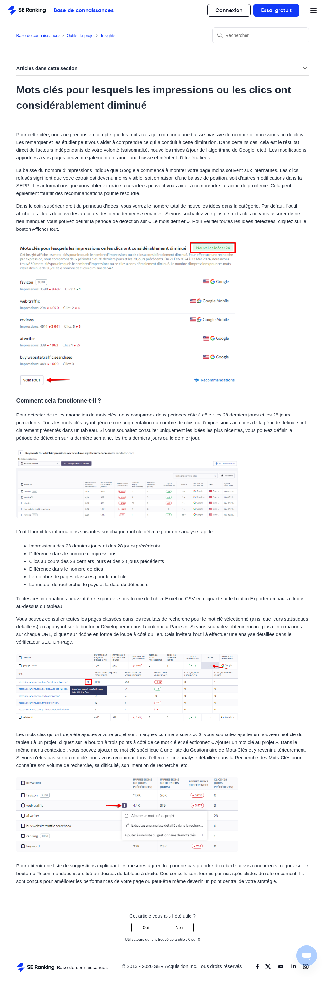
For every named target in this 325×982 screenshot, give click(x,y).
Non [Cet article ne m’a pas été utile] (179, 927)
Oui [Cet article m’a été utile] (146, 927)
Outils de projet (81, 35)
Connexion (229, 10)
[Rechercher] (261, 35)
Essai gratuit (276, 10)
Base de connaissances (38, 35)
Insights (108, 35)
